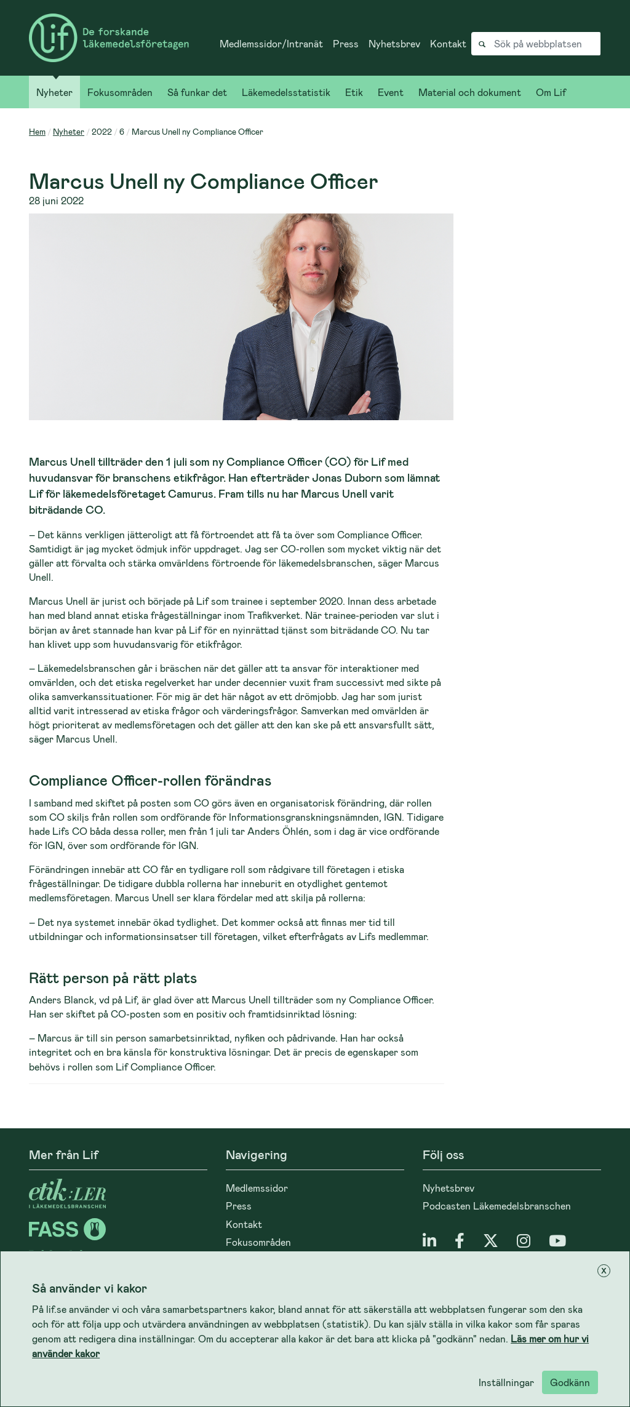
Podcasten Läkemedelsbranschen (497, 1205)
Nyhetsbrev (394, 43)
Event (391, 92)
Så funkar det (197, 92)
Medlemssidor (257, 1188)
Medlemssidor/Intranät (271, 43)
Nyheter (54, 92)
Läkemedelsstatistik (286, 92)
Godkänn (570, 1382)
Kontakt (448, 43)
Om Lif (551, 92)
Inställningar (506, 1382)
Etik (354, 92)
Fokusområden (120, 92)
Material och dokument (469, 92)
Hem (37, 131)
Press (346, 43)
